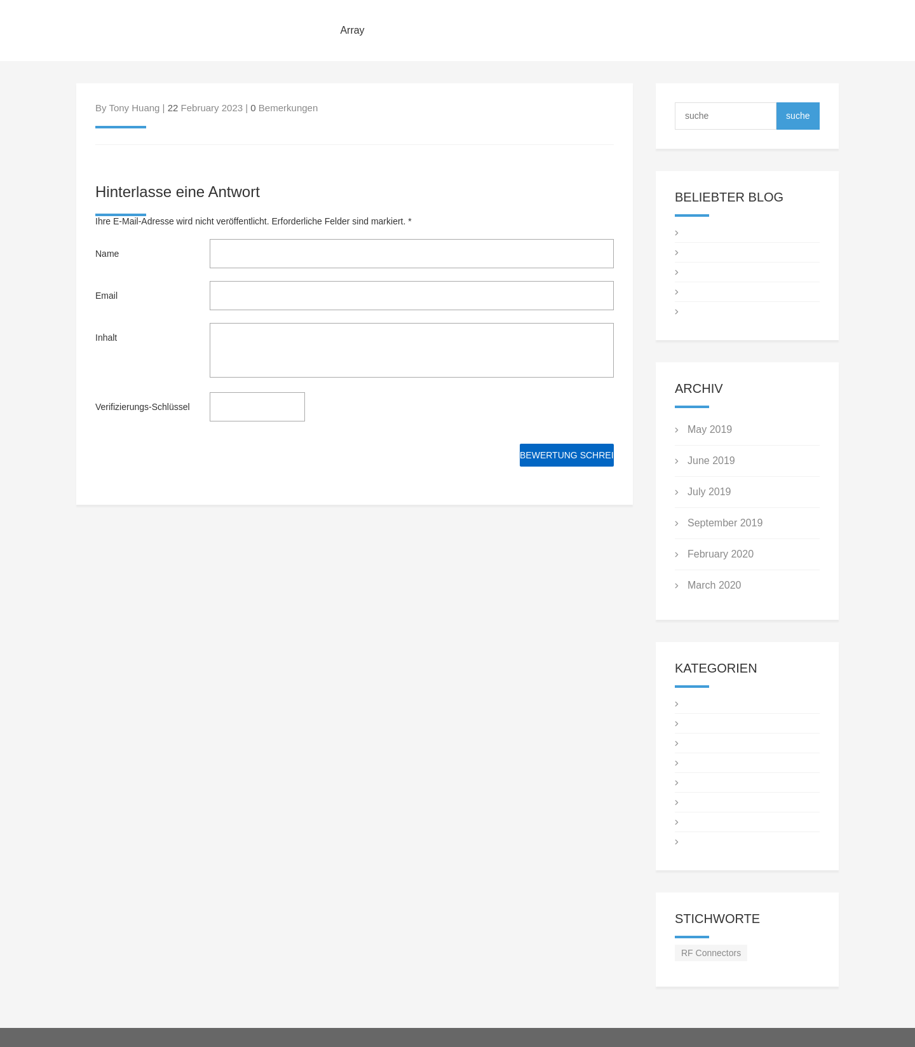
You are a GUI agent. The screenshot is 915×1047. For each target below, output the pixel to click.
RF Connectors (711, 953)
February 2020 (721, 554)
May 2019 (710, 429)
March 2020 (715, 585)
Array (352, 30)
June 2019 (711, 460)
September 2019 (725, 522)
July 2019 (709, 491)
